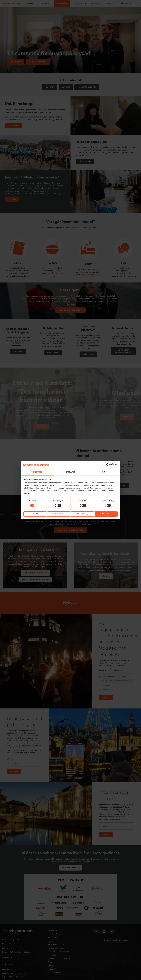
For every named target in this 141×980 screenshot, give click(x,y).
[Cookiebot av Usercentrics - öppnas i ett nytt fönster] (108, 465)
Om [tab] (103, 472)
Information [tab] (70, 472)
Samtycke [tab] (37, 472)
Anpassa (82, 514)
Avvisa (35, 514)
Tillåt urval (58, 514)
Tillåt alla (106, 514)
